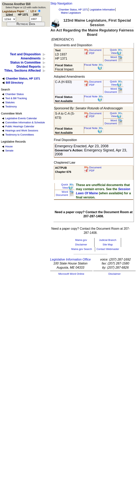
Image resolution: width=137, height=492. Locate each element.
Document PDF (95, 52)
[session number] (9, 19)
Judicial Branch (107, 240)
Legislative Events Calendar (21, 118)
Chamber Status (14, 94)
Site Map (108, 244)
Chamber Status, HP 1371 (73, 9)
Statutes (10, 102)
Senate (9, 150)
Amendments (31, 58)
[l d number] (36, 19)
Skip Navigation (61, 3)
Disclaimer (81, 244)
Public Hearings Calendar (19, 126)
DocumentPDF (95, 83)
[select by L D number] (39, 11)
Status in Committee (25, 62)
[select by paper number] (27, 11)
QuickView (113, 51)
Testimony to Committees (19, 134)
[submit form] (26, 24)
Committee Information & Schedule (25, 122)
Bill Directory (14, 82)
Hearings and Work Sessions (21, 130)
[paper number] (23, 19)
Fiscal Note (90, 64)
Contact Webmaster (107, 249)
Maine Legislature (71, 12)
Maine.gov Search (81, 249)
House (9, 146)
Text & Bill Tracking (16, 98)
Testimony (11, 106)
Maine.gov (81, 240)
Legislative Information (102, 9)
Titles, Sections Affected (22, 70)
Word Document (111, 59)
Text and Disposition (25, 54)
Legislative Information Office (70, 259)
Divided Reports (29, 66)
